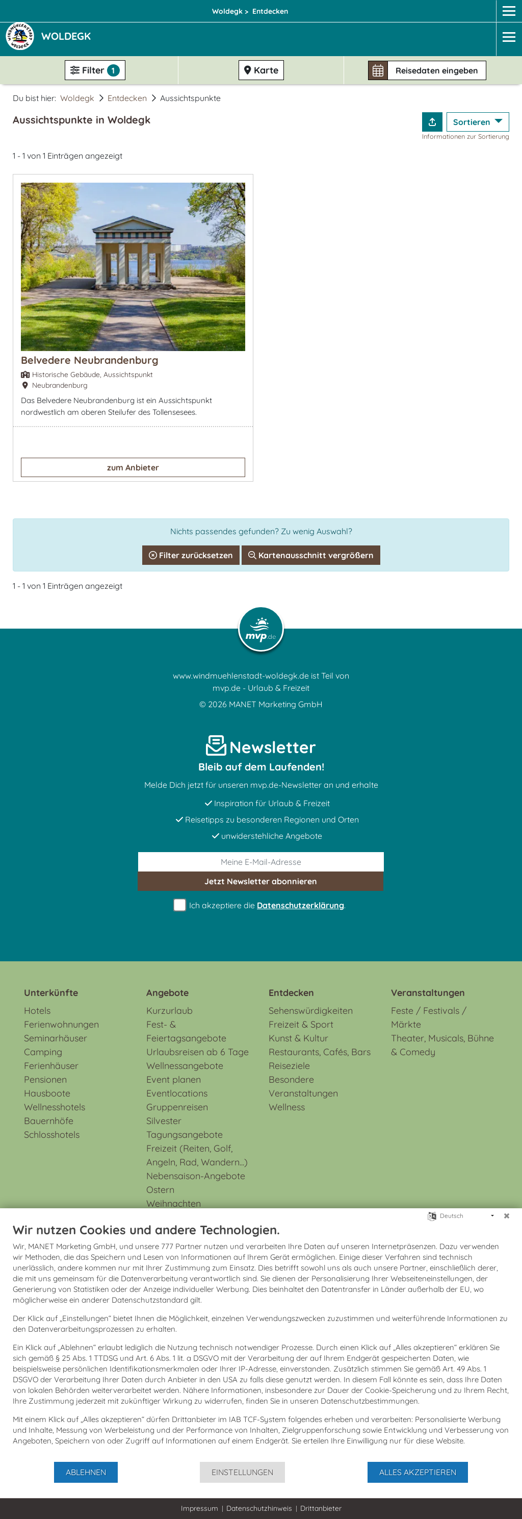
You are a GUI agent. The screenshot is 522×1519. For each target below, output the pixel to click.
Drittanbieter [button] (321, 1508)
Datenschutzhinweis (259, 1508)
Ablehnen (86, 1472)
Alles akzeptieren (417, 1472)
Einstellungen (242, 1472)
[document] (261, 1341)
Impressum (199, 1508)
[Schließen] (506, 1216)
